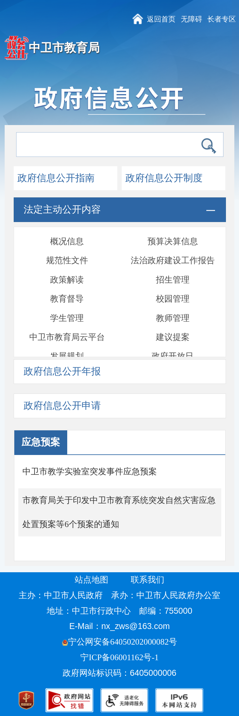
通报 (172, 308)
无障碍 (191, 19)
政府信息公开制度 (164, 178)
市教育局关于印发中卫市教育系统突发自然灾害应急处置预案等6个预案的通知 (119, 512)
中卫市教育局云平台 (67, 270)
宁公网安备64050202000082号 (119, 641)
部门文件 (172, 327)
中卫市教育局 (64, 47)
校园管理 (173, 231)
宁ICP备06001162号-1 (120, 657)
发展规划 (67, 289)
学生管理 (67, 251)
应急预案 (66, 327)
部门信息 (67, 346)
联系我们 (147, 579)
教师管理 (173, 251)
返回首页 (161, 19)
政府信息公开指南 (56, 178)
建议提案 (173, 270)
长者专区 (221, 19)
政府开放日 (173, 289)
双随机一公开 (67, 308)
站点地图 (91, 579)
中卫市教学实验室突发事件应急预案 (89, 471)
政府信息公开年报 (62, 371)
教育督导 (67, 231)
